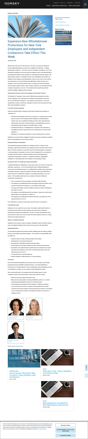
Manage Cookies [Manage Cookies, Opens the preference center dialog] (65, 425)
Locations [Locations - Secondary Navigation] (77, 2)
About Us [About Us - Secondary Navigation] (62, 2)
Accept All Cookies (65, 435)
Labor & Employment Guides (62, 25)
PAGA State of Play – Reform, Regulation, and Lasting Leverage (57, 372)
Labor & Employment (60, 22)
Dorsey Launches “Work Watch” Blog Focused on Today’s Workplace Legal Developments (22, 375)
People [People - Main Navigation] (48, 5)
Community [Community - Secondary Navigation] (70, 2)
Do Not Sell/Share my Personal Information (65, 430)
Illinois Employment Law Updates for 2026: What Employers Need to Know (55, 404)
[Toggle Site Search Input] (85, 4)
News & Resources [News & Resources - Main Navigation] (74, 5)
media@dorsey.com (62, 39)
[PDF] (86, 375)
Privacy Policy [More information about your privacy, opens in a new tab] (42, 429)
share (86, 367)
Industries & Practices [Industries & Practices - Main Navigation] (59, 5)
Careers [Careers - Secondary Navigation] (56, 2)
